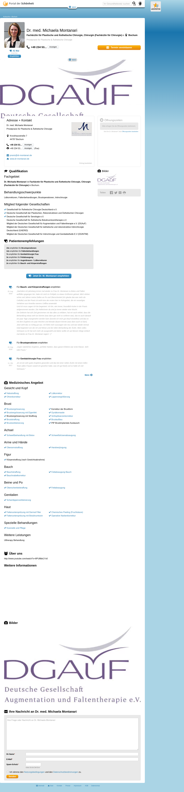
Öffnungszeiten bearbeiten (130, 131)
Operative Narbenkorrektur (63, 516)
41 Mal (14, 51)
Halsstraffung (13, 393)
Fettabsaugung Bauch (61, 472)
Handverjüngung (58, 447)
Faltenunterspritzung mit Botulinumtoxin (25, 516)
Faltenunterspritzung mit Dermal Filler (24, 512)
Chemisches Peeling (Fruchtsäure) (67, 512)
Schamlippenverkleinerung (19, 500)
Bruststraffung (13, 419)
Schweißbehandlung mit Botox (20, 435)
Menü (72, 7)
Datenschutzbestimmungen (65, 772)
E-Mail (9, 759)
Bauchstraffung (13, 472)
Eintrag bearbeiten (85, 163)
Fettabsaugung (58, 488)
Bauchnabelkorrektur (16, 475)
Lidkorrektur (56, 393)
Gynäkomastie (57, 412)
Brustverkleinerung (15, 423)
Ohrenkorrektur (14, 397)
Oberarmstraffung (15, 447)
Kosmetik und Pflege (16, 528)
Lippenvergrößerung (60, 397)
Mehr (89, 375)
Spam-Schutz (12, 764)
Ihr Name (10, 754)
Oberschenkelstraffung (17, 488)
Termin (119, 47)
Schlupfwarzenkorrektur (62, 416)
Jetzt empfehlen (49, 275)
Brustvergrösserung (16, 409)
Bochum (14, 17)
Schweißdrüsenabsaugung (63, 435)
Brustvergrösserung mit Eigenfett (22, 412)
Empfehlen (14, 56)
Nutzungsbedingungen (34, 772)
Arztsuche (6, 17)
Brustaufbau (56, 419)
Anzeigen (53, 47)
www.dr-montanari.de (18, 159)
